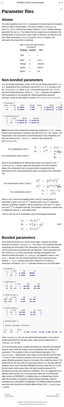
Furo (43, 404)
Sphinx (28, 404)
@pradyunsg (37, 404)
